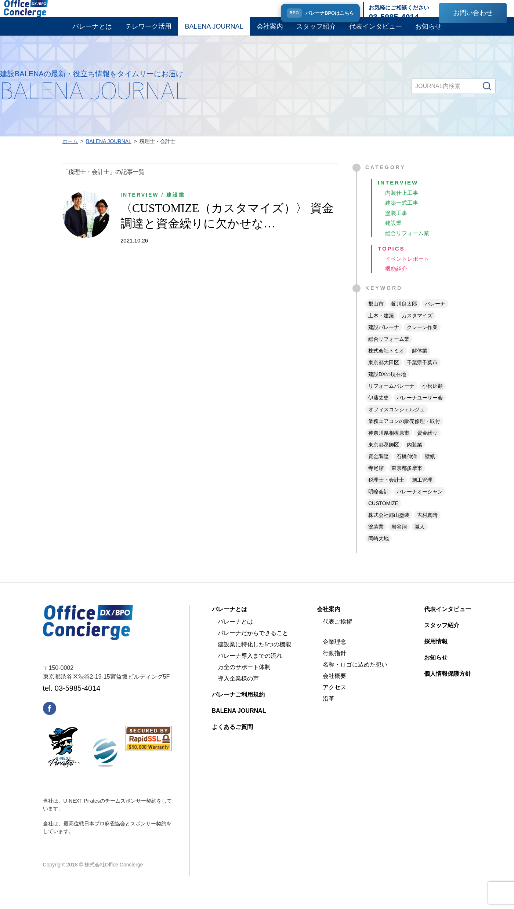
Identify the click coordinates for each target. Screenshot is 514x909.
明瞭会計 (378, 502)
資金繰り (427, 443)
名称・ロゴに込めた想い (355, 675)
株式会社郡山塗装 (388, 526)
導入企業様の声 (238, 689)
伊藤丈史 (378, 408)
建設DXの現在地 (387, 385)
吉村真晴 (427, 526)
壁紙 (430, 467)
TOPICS (392, 258)
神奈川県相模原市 (388, 443)
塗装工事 (397, 221)
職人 (420, 537)
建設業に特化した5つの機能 (255, 655)
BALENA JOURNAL (214, 32)
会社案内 (270, 32)
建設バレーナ (383, 338)
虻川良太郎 (404, 314)
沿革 (328, 709)
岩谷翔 (399, 537)
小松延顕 (432, 396)
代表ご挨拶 (337, 632)
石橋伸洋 (407, 467)
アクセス (334, 698)
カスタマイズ (417, 326)
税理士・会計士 (386, 490)
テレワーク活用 (148, 32)
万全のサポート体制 (244, 678)
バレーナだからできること (253, 643)
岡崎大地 (378, 549)
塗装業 (376, 537)
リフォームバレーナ (391, 396)
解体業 (419, 361)
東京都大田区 (383, 373)
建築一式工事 (402, 210)
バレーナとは (92, 32)
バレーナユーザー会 (420, 408)
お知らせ (428, 32)
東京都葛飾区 (383, 455)
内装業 (414, 455)
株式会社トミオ (386, 361)
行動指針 (334, 664)
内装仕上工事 (402, 199)
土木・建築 (381, 326)
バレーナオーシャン (420, 502)
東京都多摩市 (406, 479)
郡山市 (376, 314)
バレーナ (435, 314)
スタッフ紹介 (316, 32)
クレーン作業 (422, 338)
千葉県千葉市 (422, 373)
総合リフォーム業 (408, 242)
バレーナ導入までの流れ (250, 666)
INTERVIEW (399, 189)
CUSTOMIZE (383, 514)
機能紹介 (397, 279)
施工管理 (422, 490)
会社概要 (334, 686)
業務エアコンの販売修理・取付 (404, 432)
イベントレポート (408, 269)
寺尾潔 (376, 479)
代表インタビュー (375, 32)
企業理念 (334, 652)
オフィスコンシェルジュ (396, 420)
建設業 (394, 231)
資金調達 (378, 467)
